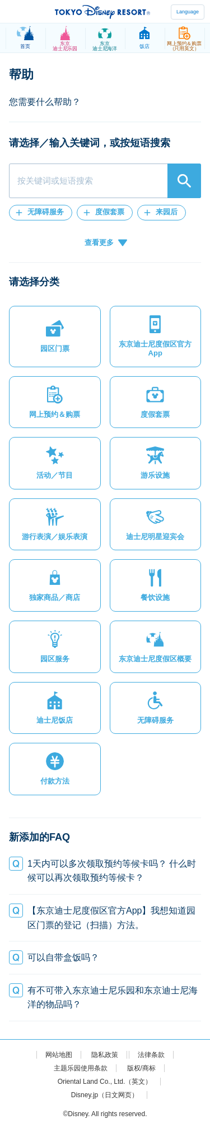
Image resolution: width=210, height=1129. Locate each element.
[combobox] (105, 181)
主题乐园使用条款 (81, 1068)
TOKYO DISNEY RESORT (102, 11)
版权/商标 (141, 1068)
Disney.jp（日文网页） (104, 1095)
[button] (40, 212)
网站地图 (58, 1055)
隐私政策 (104, 1055)
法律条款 (151, 1055)
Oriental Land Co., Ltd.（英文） (105, 1081)
